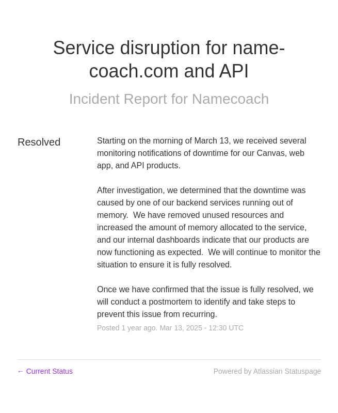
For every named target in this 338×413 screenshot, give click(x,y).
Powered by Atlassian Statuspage (267, 371)
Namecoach (230, 99)
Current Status (45, 371)
